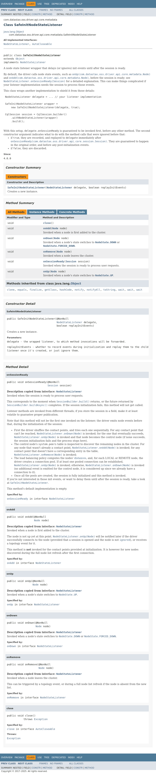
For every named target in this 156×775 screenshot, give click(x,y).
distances (80, 458)
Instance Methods (41, 212)
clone (10, 289)
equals (22, 289)
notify (79, 289)
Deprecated (59, 4)
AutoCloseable (42, 44)
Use (39, 4)
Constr (36, 14)
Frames (43, 10)
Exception (41, 719)
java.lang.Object (14, 31)
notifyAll (93, 289)
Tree (46, 4)
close (47, 223)
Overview (6, 4)
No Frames (56, 10)
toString (109, 289)
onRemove (49, 251)
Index (71, 4)
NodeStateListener (16, 44)
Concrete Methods (72, 212)
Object (20, 58)
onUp (46, 271)
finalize (35, 289)
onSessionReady (53, 261)
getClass (51, 289)
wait (121, 289)
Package (19, 4)
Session (71, 261)
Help (79, 4)
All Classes (76, 10)
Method (47, 14)
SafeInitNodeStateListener (26, 187)
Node (55, 228)
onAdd (47, 228)
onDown (47, 238)
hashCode (66, 289)
